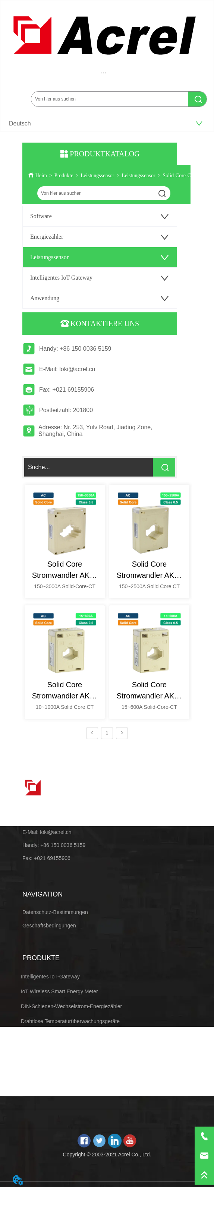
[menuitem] (103, 72)
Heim (41, 175)
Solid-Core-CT (178, 175)
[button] (104, 72)
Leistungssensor (97, 175)
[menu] (103, 72)
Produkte (63, 175)
